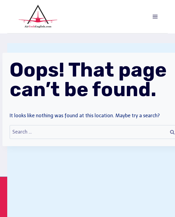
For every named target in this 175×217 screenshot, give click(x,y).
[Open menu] (155, 16)
